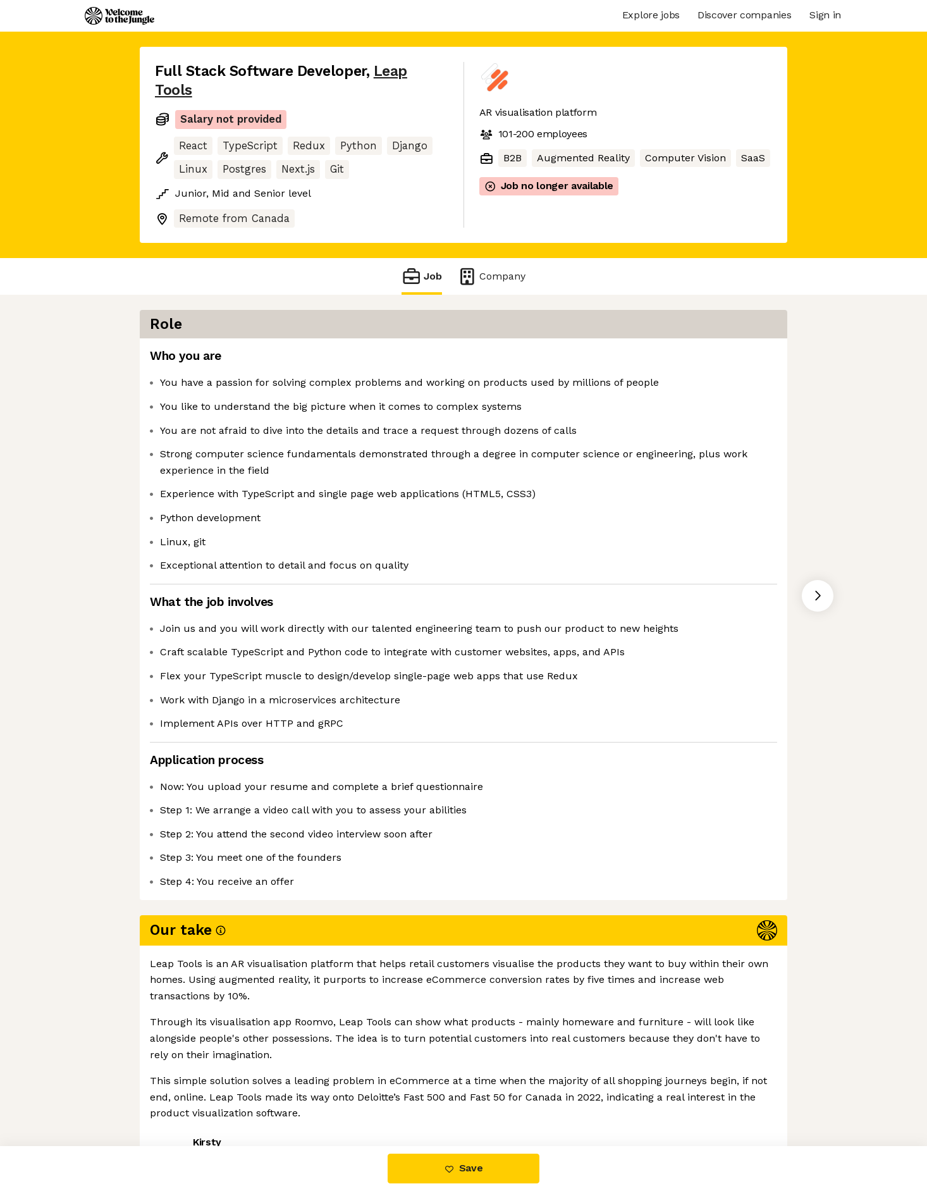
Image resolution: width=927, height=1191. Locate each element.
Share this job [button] (190, 1093)
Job (422, 276)
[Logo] (119, 16)
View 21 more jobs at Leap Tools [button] (322, 1093)
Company (491, 276)
